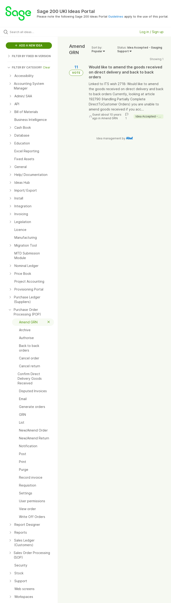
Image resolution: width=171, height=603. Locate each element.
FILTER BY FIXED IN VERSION (29, 56)
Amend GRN (109, 118)
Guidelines (115, 16)
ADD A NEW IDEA (28, 45)
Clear (46, 67)
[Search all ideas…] (31, 32)
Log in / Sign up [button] (152, 32)
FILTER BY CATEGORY (24, 67)
